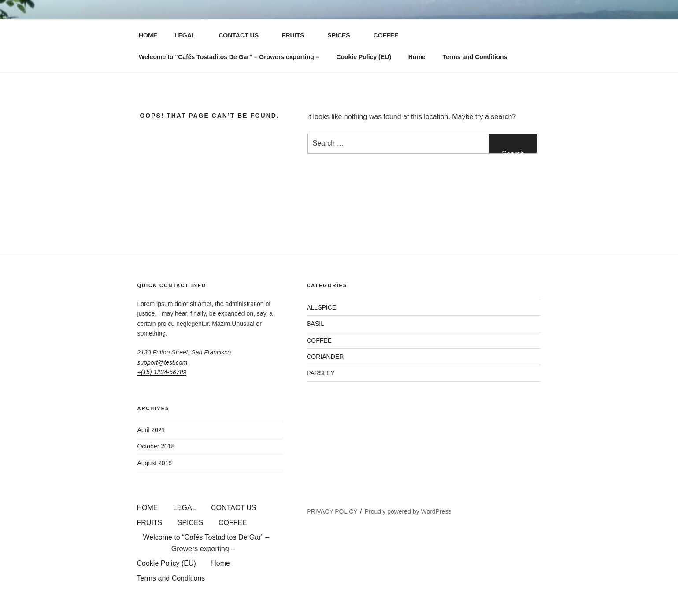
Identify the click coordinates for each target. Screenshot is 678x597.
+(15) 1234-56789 (162, 372)
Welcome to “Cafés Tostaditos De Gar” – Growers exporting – (229, 56)
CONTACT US (243, 35)
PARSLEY (321, 373)
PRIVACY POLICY (332, 511)
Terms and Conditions (475, 56)
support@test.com (162, 362)
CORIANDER (325, 356)
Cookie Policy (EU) (363, 56)
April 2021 (151, 429)
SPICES (342, 35)
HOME (148, 35)
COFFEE (390, 35)
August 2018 (154, 462)
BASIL (315, 323)
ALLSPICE (321, 307)
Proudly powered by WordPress (408, 511)
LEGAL (189, 35)
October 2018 (156, 446)
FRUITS (297, 35)
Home (417, 56)
